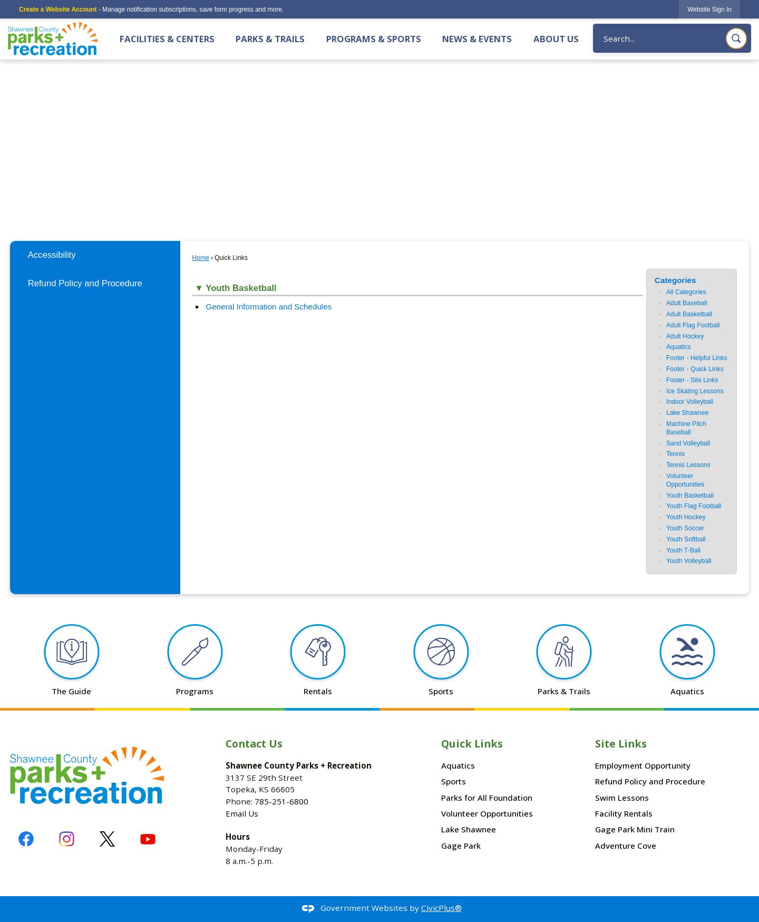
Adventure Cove (625, 845)
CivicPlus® (441, 907)
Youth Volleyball (688, 561)
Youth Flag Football (693, 506)
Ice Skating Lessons (695, 391)
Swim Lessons (622, 797)
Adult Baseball (686, 303)
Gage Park (461, 845)
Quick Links (472, 743)
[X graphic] (107, 839)
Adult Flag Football (692, 325)
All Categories (686, 292)
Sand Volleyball (688, 443)
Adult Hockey (685, 336)
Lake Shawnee (687, 412)
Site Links (621, 743)
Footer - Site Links (692, 380)
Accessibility (52, 255)
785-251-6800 (281, 801)
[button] (736, 38)
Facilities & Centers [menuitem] (167, 39)
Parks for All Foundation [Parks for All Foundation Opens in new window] (486, 797)
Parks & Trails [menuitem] (270, 39)
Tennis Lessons (688, 465)
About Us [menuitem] (556, 39)
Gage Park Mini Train (635, 829)
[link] (709, 9)
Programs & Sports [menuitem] (373, 39)
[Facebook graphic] (26, 839)
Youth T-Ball (683, 550)
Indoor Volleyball (689, 401)
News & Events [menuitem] (477, 39)
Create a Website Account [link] (57, 9)
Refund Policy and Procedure (85, 283)
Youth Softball (686, 539)
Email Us (242, 813)
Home (200, 257)
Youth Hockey (686, 517)
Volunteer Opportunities (685, 480)
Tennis (675, 454)
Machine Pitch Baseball (686, 428)
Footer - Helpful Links (696, 358)
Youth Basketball (690, 495)
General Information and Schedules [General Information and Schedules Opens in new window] (269, 306)
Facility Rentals (624, 813)
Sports (453, 781)
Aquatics (678, 347)
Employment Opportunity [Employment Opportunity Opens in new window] (642, 765)
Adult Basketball (689, 314)
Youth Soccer (685, 528)
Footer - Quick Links (695, 369)
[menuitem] (95, 255)
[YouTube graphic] (147, 839)
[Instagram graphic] (66, 839)
